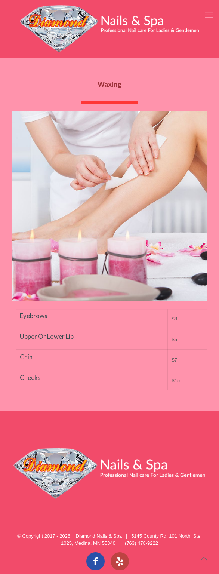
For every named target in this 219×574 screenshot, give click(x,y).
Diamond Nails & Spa (99, 536)
